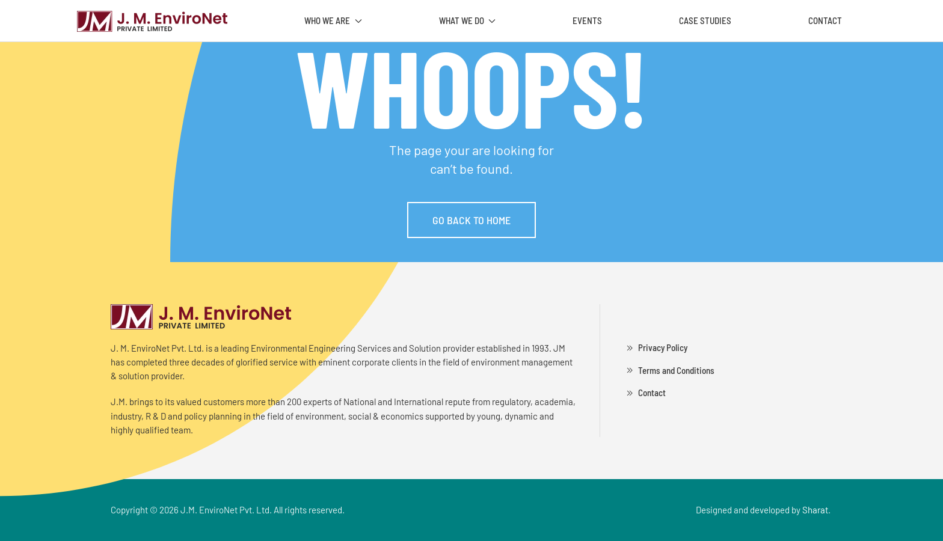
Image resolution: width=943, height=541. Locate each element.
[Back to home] (152, 21)
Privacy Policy (655, 348)
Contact (825, 20)
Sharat (815, 509)
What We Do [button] (467, 20)
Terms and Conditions (669, 370)
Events (587, 20)
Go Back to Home (471, 220)
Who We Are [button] (333, 20)
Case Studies (705, 20)
